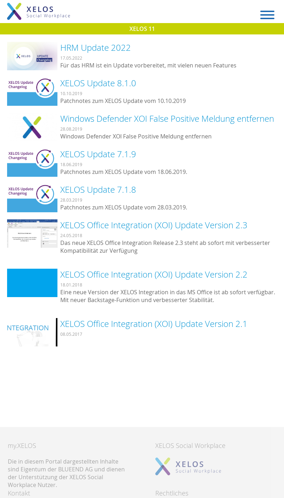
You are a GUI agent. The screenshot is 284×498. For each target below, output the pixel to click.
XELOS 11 (142, 29)
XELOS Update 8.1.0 (98, 83)
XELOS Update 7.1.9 (98, 154)
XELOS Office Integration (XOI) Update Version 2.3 (153, 225)
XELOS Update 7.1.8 (98, 189)
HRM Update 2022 (95, 47)
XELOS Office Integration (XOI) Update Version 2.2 (153, 274)
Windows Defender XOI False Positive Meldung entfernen (167, 118)
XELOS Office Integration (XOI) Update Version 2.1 (153, 323)
